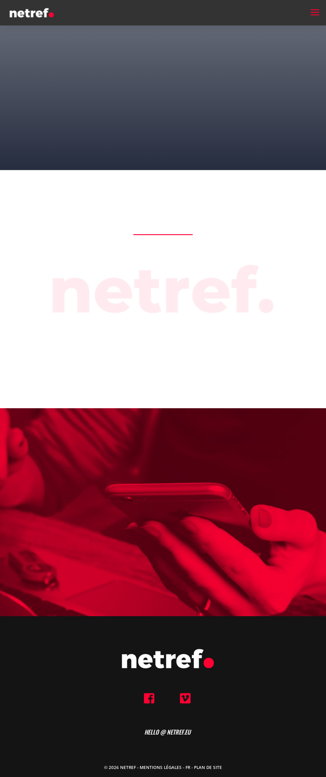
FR (187, 767)
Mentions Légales (161, 767)
